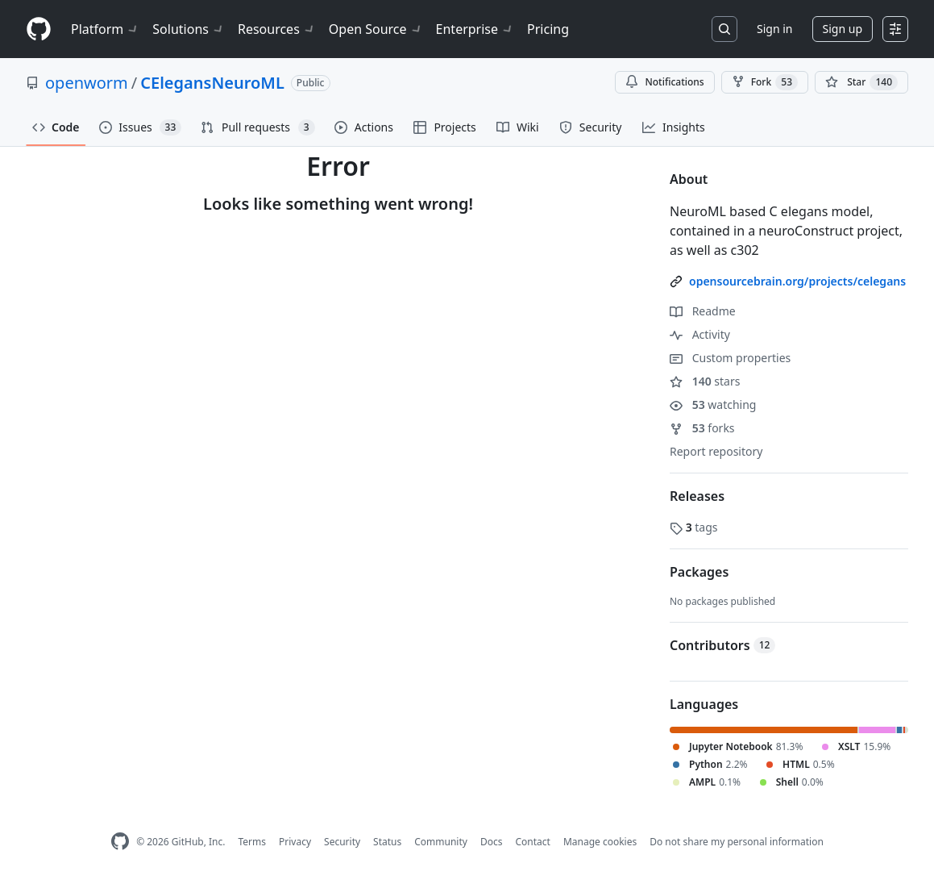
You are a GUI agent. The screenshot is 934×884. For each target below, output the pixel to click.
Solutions (188, 29)
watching (713, 404)
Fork (765, 82)
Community (440, 842)
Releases (697, 496)
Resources (277, 29)
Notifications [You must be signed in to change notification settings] (664, 82)
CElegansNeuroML (212, 83)
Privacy (295, 842)
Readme (703, 311)
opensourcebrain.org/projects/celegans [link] (797, 281)
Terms (252, 842)
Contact (532, 842)
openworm (86, 83)
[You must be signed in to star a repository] (861, 82)
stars (705, 381)
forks (702, 428)
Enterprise (475, 29)
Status (387, 842)
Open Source (376, 29)
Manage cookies (600, 842)
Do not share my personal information (737, 842)
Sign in (774, 28)
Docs (491, 842)
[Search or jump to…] (724, 29)
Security (342, 842)
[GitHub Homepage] (120, 842)
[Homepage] (39, 29)
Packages (699, 572)
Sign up (842, 28)
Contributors (722, 645)
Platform (105, 29)
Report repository (716, 451)
